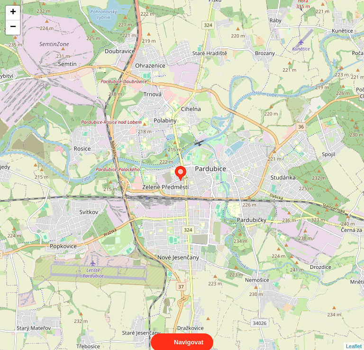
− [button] (13, 27)
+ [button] (13, 13)
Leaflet (354, 338)
